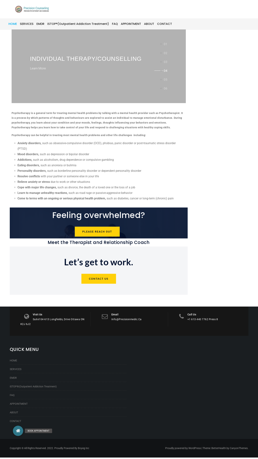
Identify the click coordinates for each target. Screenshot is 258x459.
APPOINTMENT (19, 405)
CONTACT (15, 422)
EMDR (13, 379)
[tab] (165, 44)
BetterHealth (218, 449)
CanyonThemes (239, 449)
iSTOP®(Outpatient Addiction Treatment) (33, 387)
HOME (13, 361)
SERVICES (15, 370)
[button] (18, 431)
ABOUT (14, 413)
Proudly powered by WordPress (183, 449)
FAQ (12, 396)
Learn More (38, 70)
